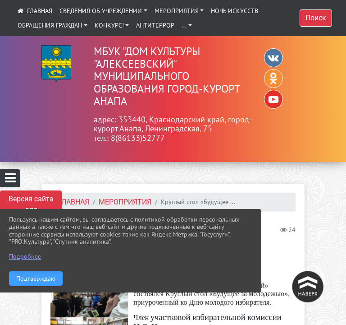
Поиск (315, 18)
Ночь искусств (234, 11)
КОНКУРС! (109, 25)
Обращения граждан (50, 25)
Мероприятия (177, 11)
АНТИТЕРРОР (155, 25)
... (184, 25)
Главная (73, 202)
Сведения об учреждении (100, 11)
